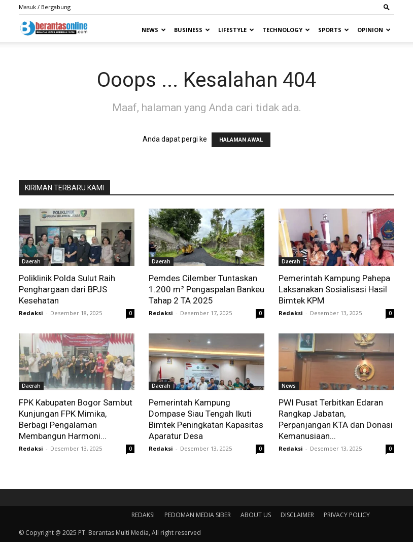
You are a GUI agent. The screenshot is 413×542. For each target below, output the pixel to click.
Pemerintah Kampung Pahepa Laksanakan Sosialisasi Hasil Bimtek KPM (334, 289)
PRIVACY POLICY (347, 515)
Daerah (31, 261)
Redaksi (31, 313)
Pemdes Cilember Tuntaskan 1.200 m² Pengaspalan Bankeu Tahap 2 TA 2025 (206, 289)
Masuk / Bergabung (45, 7)
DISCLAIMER (297, 515)
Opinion (374, 29)
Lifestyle (236, 29)
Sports (333, 29)
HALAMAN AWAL (241, 140)
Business (192, 29)
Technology (286, 29)
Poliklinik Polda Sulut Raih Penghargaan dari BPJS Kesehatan (67, 289)
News (154, 29)
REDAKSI (143, 515)
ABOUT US (255, 515)
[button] (386, 7)
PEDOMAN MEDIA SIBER (197, 515)
